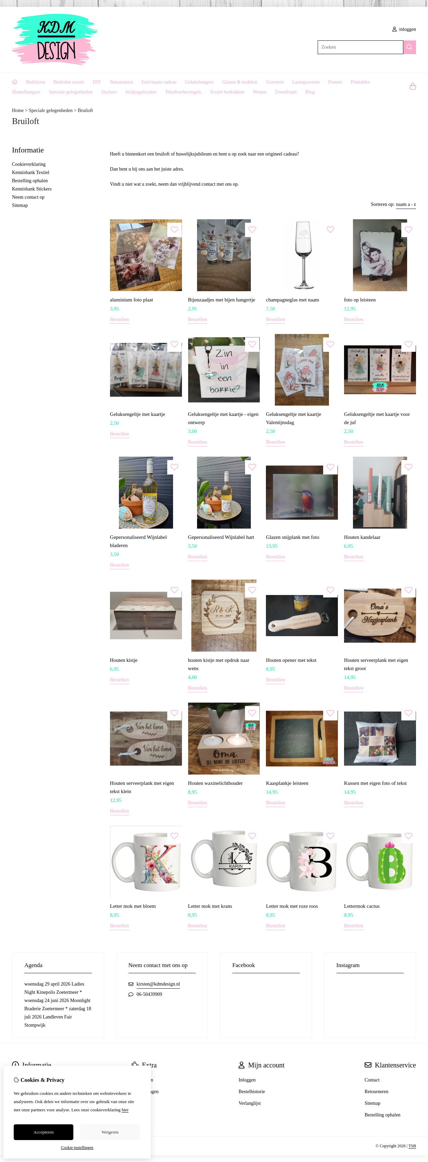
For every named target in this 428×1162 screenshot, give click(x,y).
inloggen (404, 29)
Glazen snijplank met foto (292, 537)
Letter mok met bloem (133, 906)
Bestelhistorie (252, 1091)
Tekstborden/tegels (183, 92)
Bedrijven (35, 82)
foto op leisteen (360, 299)
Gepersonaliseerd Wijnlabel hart (221, 537)
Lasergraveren (306, 82)
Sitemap (20, 205)
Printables (360, 82)
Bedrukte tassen (68, 82)
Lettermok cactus (362, 906)
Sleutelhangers (26, 92)
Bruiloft (85, 110)
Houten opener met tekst (291, 660)
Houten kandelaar (362, 537)
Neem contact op (28, 197)
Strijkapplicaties (140, 92)
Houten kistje (123, 660)
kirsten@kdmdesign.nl (158, 984)
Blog (310, 92)
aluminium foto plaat (131, 299)
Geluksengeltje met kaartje (137, 414)
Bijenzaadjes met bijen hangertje (221, 299)
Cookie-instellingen (77, 1147)
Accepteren (43, 1132)
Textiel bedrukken (227, 92)
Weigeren (109, 1132)
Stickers (109, 92)
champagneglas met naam (292, 299)
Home (18, 110)
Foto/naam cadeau (159, 82)
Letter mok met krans (210, 906)
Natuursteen (121, 82)
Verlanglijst (250, 1103)
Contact (372, 1080)
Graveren (275, 82)
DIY (97, 82)
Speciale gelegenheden (71, 92)
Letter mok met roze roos (292, 906)
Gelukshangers (199, 82)
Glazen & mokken (239, 82)
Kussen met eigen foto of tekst (375, 783)
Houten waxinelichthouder (215, 783)
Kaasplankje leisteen (287, 783)
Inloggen (247, 1080)
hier (125, 1109)
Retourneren (376, 1091)
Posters (335, 82)
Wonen (259, 92)
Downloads (286, 92)
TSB (412, 1146)
